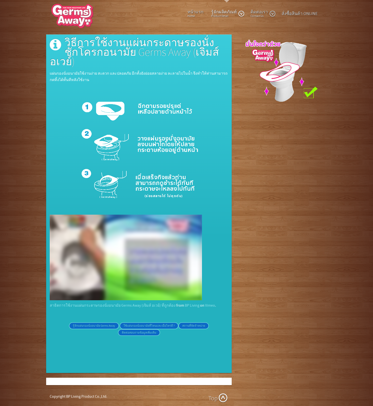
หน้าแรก (195, 14)
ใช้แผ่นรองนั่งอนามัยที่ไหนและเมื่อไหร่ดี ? (149, 325)
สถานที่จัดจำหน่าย (193, 325)
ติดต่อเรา (263, 14)
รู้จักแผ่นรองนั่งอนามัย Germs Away (94, 325)
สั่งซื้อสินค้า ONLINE (300, 13)
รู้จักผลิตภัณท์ (228, 14)
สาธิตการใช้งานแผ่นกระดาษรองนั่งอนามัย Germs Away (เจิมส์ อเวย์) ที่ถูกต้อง (113, 305)
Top (213, 398)
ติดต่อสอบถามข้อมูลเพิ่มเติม (139, 332)
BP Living (192, 305)
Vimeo (210, 305)
